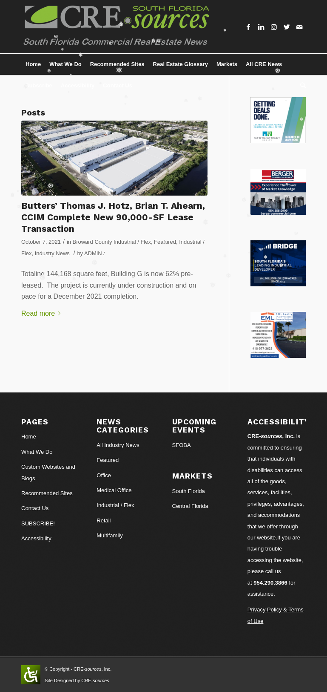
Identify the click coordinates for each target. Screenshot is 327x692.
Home (28, 436)
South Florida (188, 491)
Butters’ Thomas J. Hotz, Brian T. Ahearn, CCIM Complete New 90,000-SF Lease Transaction (113, 217)
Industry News (52, 253)
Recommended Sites (47, 493)
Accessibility (36, 538)
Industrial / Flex (115, 505)
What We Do (36, 452)
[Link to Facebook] (248, 26)
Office (104, 475)
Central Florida (190, 506)
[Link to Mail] (299, 26)
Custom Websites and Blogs (48, 472)
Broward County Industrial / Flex (112, 242)
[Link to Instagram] (273, 26)
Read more (42, 313)
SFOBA (181, 445)
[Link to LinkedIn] (261, 26)
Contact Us (34, 508)
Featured (165, 242)
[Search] (301, 85)
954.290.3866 (270, 583)
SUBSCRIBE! (38, 523)
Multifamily (109, 535)
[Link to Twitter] (286, 26)
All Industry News (118, 445)
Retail (104, 520)
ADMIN (93, 253)
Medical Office (114, 490)
